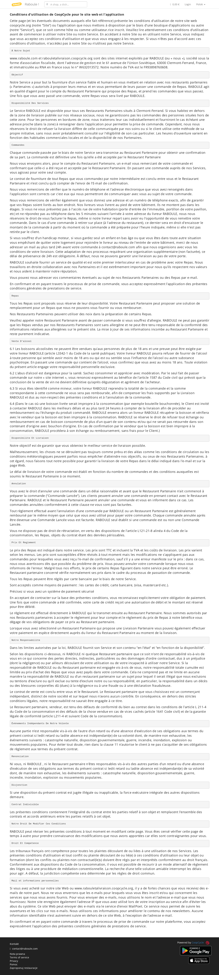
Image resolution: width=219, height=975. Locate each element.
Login (188, 4)
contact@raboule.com (24, 948)
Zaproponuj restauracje (23, 968)
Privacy (14, 961)
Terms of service (19, 957)
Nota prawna (17, 954)
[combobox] (65, 4)
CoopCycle (198, 942)
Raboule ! (32, 4)
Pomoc (14, 964)
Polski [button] (200, 4)
